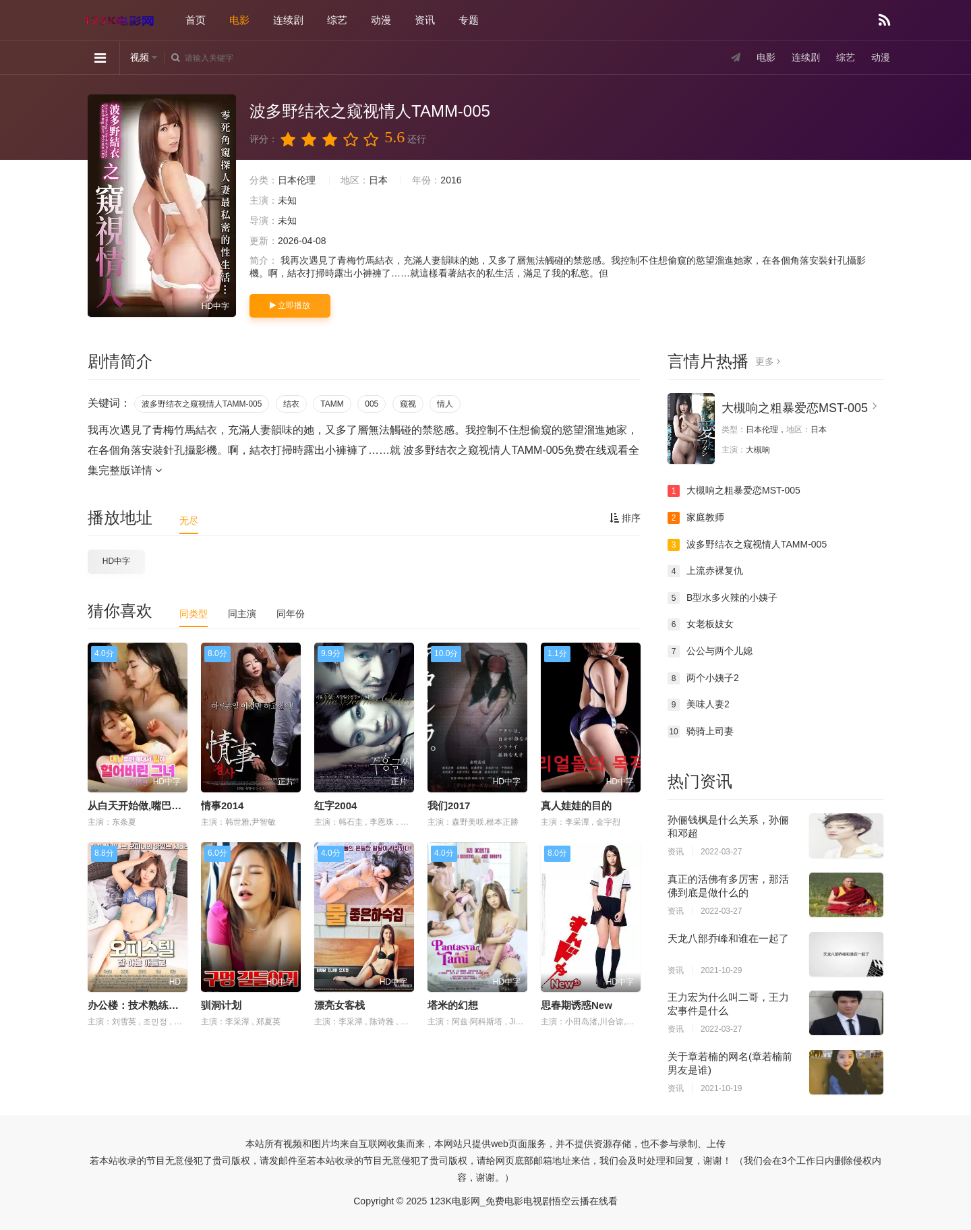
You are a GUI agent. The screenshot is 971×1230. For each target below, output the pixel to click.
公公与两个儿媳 (710, 651)
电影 (239, 20)
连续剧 (288, 20)
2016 (450, 180)
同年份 (290, 613)
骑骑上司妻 (701, 732)
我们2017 (449, 805)
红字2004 (335, 805)
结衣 (291, 404)
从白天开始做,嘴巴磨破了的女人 (160, 805)
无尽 (188, 520)
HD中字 (116, 561)
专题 (469, 20)
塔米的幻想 (453, 1005)
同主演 (242, 613)
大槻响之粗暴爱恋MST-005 (795, 408)
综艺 (337, 20)
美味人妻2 (699, 705)
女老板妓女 (701, 624)
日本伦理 (297, 180)
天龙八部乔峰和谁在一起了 (728, 938)
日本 (378, 180)
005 (371, 404)
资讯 (425, 20)
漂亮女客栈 (339, 1005)
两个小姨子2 (703, 678)
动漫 (381, 20)
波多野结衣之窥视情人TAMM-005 (202, 404)
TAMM (331, 404)
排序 (625, 517)
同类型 (193, 613)
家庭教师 (696, 518)
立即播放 (290, 305)
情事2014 (222, 805)
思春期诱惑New (576, 1005)
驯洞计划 (221, 1005)
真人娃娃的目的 (576, 805)
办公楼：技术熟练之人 (138, 1005)
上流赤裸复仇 (705, 571)
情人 (445, 404)
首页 (195, 20)
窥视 (408, 404)
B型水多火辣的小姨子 (722, 598)
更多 (767, 361)
